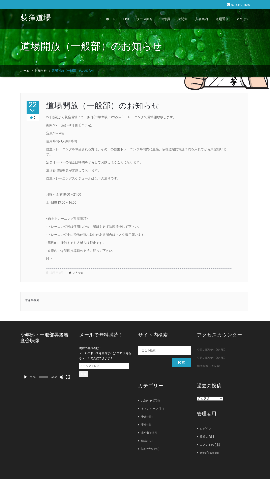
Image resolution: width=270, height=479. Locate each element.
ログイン (205, 428)
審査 (144, 424)
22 (33, 106)
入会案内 (201, 19)
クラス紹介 (145, 19)
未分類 (145, 432)
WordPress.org (209, 452)
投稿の (207, 436)
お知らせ (41, 70)
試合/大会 (147, 448)
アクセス (242, 19)
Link (126, 19)
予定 (144, 416)
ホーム (111, 19)
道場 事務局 (54, 272)
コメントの (210, 444)
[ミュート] (61, 377)
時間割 (182, 19)
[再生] (26, 377)
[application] (46, 366)
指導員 (165, 19)
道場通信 (222, 19)
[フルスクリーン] (68, 377)
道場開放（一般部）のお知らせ (73, 70)
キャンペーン (149, 408)
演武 (144, 440)
